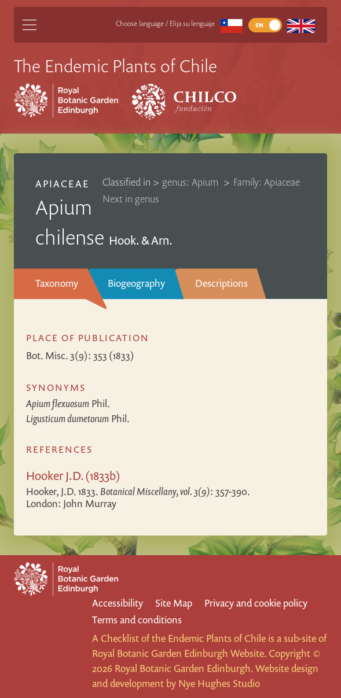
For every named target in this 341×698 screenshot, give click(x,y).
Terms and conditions (137, 619)
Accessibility (117, 603)
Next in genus (130, 198)
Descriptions (221, 283)
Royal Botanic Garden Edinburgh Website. (179, 653)
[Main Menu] (29, 25)
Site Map (173, 603)
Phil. (68, 403)
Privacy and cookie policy (255, 603)
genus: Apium (191, 182)
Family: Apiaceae (266, 182)
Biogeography (136, 283)
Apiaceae (62, 183)
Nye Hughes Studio (219, 683)
